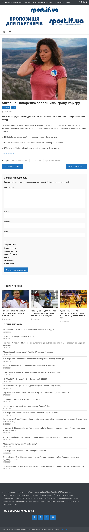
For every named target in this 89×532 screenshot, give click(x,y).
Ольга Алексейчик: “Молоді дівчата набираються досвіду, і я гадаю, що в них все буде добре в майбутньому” (45, 420)
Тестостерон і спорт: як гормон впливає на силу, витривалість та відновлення (37, 437)
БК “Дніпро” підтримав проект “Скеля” (77, 166)
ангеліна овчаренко (19, 160)
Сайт (6, 232)
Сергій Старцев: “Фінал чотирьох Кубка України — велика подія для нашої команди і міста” (43, 466)
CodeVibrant (63, 529)
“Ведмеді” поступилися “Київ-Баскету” (20, 444)
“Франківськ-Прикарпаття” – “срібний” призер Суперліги (28, 352)
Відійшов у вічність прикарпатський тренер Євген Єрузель (14, 166)
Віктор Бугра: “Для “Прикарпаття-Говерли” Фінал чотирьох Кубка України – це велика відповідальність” (41, 458)
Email (7, 222)
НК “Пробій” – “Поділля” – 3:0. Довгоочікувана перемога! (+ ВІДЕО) (32, 386)
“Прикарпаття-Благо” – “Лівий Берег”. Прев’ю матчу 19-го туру (30, 413)
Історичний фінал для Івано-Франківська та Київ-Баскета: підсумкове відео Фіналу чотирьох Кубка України (44, 429)
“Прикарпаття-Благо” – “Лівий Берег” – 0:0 (21, 399)
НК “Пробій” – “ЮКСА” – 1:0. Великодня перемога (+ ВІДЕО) (28, 329)
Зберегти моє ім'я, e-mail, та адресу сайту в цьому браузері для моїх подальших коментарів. (10, 254)
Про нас (27, 2)
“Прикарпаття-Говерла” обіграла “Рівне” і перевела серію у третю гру (33, 359)
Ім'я (6, 212)
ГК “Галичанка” (8, 154)
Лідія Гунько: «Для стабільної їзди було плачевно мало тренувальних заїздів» (44, 313)
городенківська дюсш (53, 160)
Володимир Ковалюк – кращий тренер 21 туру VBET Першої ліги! (32, 372)
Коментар (9, 187)
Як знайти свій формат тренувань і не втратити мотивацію (29, 365)
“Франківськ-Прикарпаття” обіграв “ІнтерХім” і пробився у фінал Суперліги (36, 392)
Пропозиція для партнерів (42, 2)
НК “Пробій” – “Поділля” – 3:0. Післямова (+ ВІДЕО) (25, 379)
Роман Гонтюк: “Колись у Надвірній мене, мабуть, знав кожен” (13, 313)
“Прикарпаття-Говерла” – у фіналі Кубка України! (24, 450)
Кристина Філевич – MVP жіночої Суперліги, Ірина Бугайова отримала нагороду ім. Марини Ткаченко (44, 344)
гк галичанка (36, 160)
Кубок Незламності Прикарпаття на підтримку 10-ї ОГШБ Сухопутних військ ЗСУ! (73, 314)
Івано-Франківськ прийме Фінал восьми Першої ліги (26, 406)
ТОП (13, 107)
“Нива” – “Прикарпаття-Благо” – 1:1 (18, 336)
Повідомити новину (62, 2)
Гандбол (6, 107)
